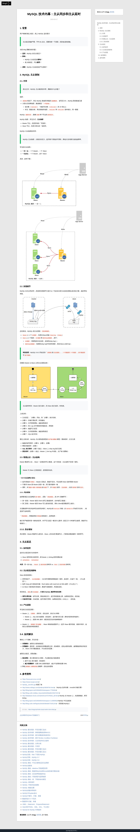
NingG (4, 3)
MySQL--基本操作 (28, 782)
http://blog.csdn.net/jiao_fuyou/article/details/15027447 (40, 693)
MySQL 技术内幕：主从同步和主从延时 (54, 14)
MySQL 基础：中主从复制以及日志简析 (35, 763)
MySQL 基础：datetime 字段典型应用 (34, 768)
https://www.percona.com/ (31, 679)
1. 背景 (100, 28)
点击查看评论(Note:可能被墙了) (30, 715)
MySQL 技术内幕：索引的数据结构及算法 (36, 735)
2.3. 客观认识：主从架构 (107, 39)
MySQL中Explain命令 (29, 793)
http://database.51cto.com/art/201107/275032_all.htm (40, 696)
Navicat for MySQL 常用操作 (31, 810)
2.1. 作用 (102, 33)
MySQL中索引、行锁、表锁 (31, 796)
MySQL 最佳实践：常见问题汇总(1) (34, 752)
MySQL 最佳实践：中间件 (31, 746)
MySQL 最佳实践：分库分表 (31, 743)
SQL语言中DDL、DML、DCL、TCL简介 (35, 807)
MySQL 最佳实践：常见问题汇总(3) (34, 729)
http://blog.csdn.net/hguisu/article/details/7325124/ (39, 703)
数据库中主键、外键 (29, 801)
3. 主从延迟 (101, 44)
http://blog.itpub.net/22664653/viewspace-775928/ (39, 690)
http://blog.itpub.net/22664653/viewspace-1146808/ (39, 701)
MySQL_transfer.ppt (29, 684)
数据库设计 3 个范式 (29, 799)
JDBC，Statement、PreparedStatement (35, 804)
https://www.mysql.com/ (30, 682)
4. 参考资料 (101, 58)
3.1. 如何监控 (104, 47)
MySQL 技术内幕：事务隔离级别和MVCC (36, 732)
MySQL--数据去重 (28, 788)
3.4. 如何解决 (102, 55)
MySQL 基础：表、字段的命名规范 (34, 779)
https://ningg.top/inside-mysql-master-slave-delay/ (41, 709)
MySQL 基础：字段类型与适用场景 (34, 776)
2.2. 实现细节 (104, 36)
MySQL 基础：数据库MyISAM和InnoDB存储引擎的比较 (40, 771)
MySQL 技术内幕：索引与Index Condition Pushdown (40, 738)
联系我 (85, 715)
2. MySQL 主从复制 (104, 31)
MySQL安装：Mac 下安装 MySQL (33, 754)
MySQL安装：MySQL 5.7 (30, 757)
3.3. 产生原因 (104, 52)
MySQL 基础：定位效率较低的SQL (34, 774)
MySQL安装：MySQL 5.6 (30, 760)
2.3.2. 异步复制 (104, 41)
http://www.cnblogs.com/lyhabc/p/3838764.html (38, 687)
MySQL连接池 (27, 765)
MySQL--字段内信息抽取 (30, 785)
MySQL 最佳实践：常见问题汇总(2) (34, 749)
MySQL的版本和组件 (29, 790)
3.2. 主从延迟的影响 (106, 50)
